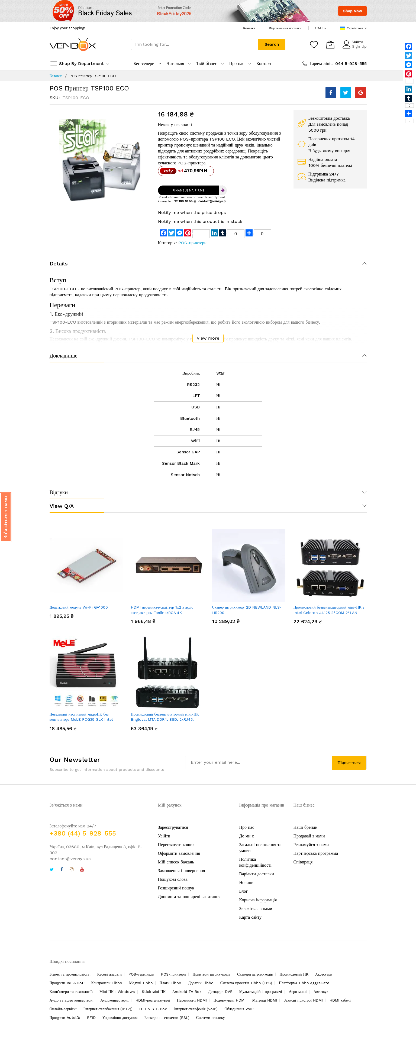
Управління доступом (120, 1017)
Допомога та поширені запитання (189, 896)
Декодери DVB (220, 991)
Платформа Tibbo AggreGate (304, 983)
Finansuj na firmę (189, 190)
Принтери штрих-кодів (212, 974)
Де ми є (246, 836)
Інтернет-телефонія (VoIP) (195, 1009)
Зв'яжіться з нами (255, 908)
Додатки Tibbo (201, 983)
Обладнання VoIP (238, 1009)
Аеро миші (298, 991)
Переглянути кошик (176, 844)
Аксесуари (323, 974)
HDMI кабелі (340, 1000)
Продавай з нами (309, 836)
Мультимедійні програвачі (260, 991)
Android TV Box (186, 991)
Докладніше (64, 355)
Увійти (357, 42)
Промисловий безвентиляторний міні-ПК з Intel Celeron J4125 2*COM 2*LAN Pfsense (329, 612)
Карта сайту (250, 917)
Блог (243, 891)
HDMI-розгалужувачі (153, 1000)
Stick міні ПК (154, 991)
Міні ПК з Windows (117, 991)
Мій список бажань (176, 862)
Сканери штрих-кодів (255, 974)
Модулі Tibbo (141, 983)
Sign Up (359, 46)
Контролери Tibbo (106, 983)
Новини (246, 882)
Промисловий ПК (294, 974)
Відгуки (59, 492)
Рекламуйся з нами (311, 844)
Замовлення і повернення (181, 870)
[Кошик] (330, 44)
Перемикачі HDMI (192, 1000)
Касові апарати (109, 974)
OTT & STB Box (153, 1009)
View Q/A (62, 506)
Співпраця (303, 862)
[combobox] (194, 44)
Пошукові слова (173, 879)
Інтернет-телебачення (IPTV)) (108, 1009)
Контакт (249, 28)
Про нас (246, 827)
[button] (5, 517)
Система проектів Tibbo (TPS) (246, 983)
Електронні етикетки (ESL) (166, 1017)
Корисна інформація (258, 899)
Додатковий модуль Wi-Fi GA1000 (79, 607)
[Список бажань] (314, 44)
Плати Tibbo (171, 983)
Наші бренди (306, 827)
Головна (56, 76)
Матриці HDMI (264, 1000)
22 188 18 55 (183, 201)
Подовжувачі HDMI (230, 1000)
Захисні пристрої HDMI (303, 1000)
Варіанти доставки (256, 873)
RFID (91, 1017)
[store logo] (73, 44)
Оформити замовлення (179, 853)
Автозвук (321, 991)
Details (59, 263)
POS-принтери (192, 242)
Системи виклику (210, 1017)
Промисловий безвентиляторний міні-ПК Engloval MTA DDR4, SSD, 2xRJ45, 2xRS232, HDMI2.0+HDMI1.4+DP (165, 719)
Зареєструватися (173, 827)
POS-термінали (141, 974)
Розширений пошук (176, 888)
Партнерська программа (316, 853)
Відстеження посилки (285, 28)
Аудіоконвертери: (114, 1000)
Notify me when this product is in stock (200, 221)
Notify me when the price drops (192, 212)
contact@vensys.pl (212, 201)
